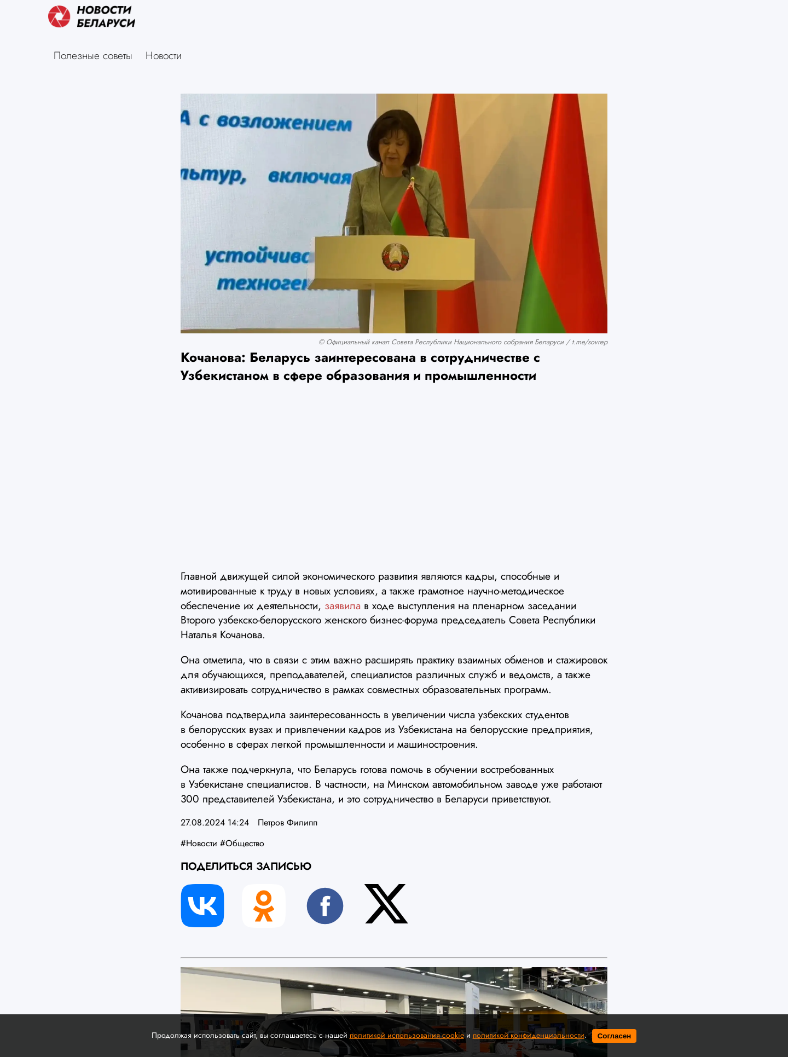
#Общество (242, 843)
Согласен (614, 1036)
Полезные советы (93, 55)
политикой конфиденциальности (528, 1035)
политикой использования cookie (407, 1035)
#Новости (199, 843)
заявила (344, 605)
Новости (164, 55)
